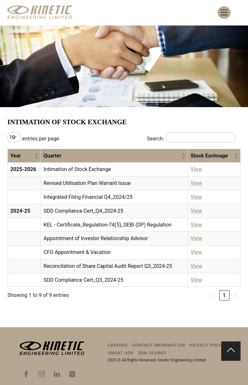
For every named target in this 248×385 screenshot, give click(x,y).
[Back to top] (231, 351)
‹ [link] (213, 295)
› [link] (235, 295)
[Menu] (224, 12)
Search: (155, 139)
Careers (118, 345)
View (196, 169)
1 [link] (224, 295)
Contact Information (158, 345)
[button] (36, 156)
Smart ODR (121, 352)
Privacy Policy (208, 345)
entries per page (40, 139)
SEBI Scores (152, 352)
